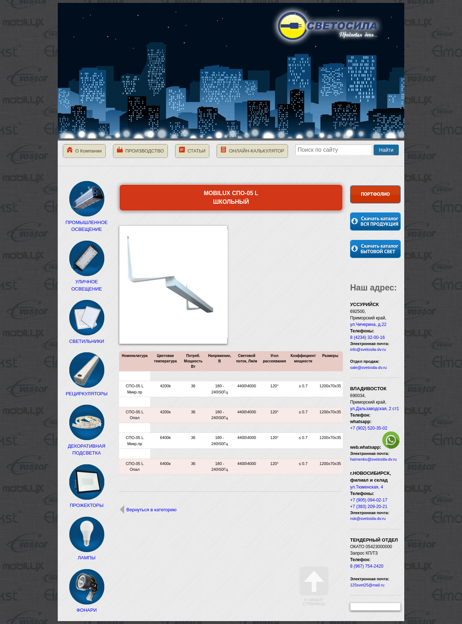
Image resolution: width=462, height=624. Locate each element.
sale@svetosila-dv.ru (368, 367)
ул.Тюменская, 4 (366, 487)
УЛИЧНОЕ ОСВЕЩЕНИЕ (87, 282)
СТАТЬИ (192, 150)
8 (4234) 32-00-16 (367, 337)
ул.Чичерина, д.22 (368, 324)
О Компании (84, 150)
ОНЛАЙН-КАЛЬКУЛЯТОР (252, 150)
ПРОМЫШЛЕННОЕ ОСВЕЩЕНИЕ (87, 222)
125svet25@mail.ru (367, 585)
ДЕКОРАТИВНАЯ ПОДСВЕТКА (86, 446)
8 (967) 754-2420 (366, 566)
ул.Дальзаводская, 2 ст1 (374, 408)
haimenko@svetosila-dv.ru (373, 459)
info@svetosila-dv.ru (368, 349)
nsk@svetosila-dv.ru (367, 518)
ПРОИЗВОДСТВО (140, 150)
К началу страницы (314, 586)
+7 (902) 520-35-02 (368, 428)
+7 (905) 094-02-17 (368, 500)
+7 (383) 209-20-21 (368, 506)
